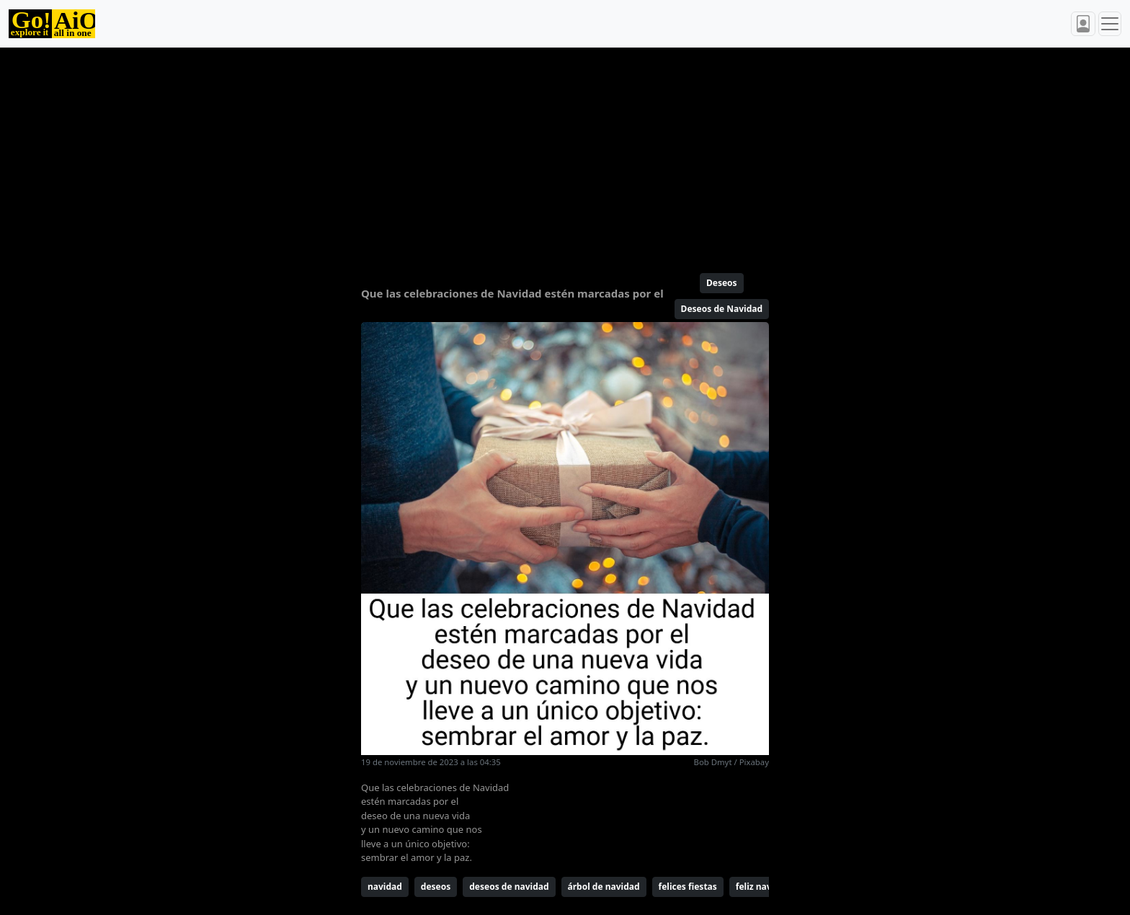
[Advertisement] (530, 154)
